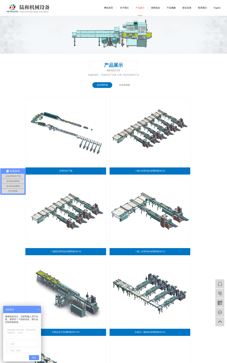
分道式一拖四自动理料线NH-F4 (91, 183)
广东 (144, 358)
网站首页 (108, 8)
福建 (154, 358)
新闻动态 (155, 8)
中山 (159, 358)
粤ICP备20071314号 (120, 358)
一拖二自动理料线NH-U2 (136, 183)
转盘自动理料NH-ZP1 (180, 183)
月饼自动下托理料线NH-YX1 (46, 183)
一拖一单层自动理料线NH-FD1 (91, 229)
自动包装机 (124, 85)
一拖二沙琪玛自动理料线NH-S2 (181, 136)
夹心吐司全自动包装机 (181, 229)
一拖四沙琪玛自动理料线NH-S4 (136, 136)
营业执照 (90, 340)
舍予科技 (105, 358)
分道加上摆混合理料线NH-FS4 (46, 275)
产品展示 (140, 8)
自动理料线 (102, 85)
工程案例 (113, 296)
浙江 (169, 358)
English (217, 8)
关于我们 (124, 8)
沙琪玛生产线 (46, 136)
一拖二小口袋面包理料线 (91, 275)
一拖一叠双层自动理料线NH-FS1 (136, 229)
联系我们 (202, 8)
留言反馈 (186, 8)
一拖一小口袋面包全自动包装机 (46, 229)
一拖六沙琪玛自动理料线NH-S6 (91, 136)
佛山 (149, 358)
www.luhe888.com (105, 335)
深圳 (164, 358)
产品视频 (171, 8)
